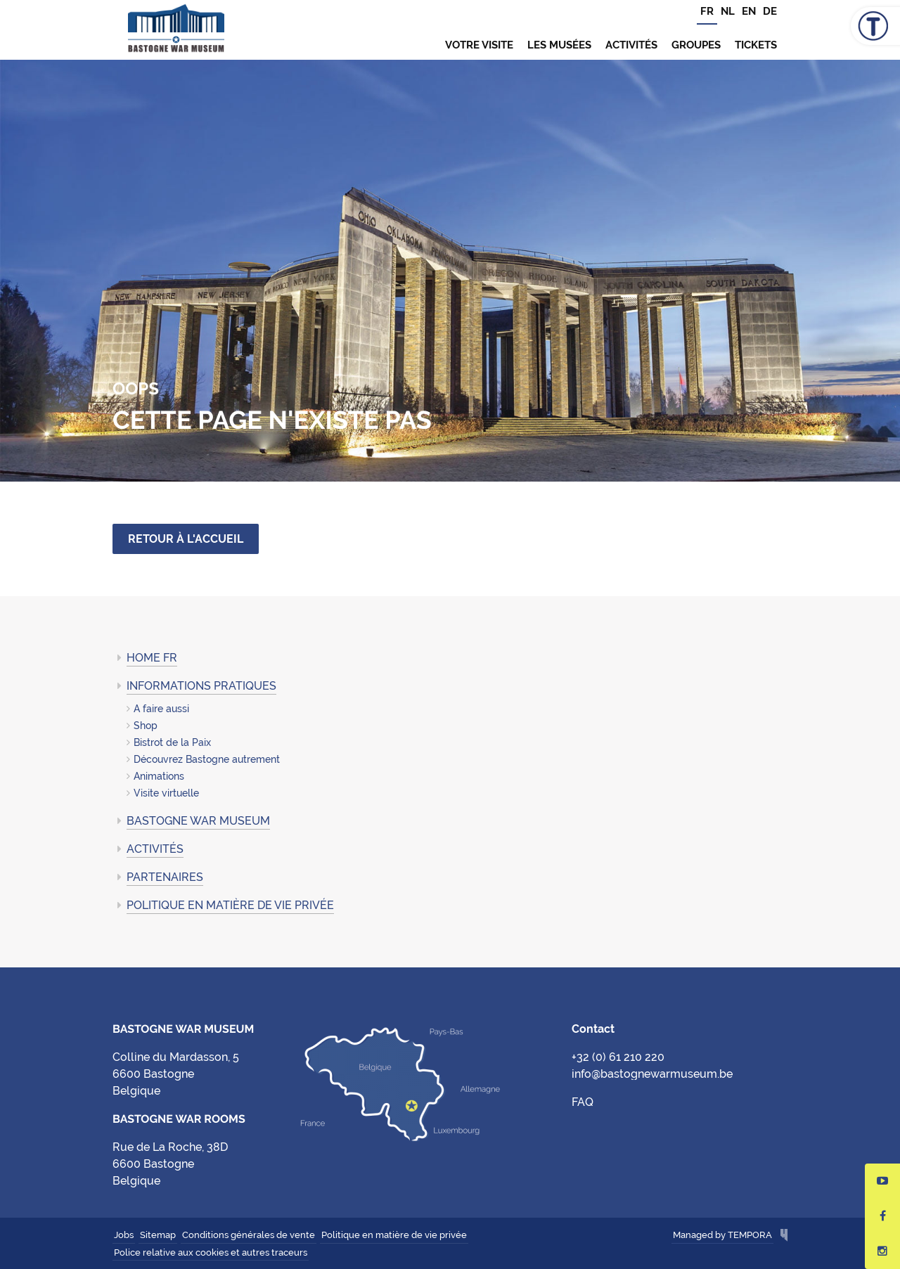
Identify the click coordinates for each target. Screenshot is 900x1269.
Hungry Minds (784, 1236)
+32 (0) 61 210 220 (618, 1057)
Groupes (696, 45)
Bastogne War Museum (175, 30)
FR (707, 11)
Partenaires (165, 877)
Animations (159, 776)
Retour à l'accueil (185, 539)
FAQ (582, 1102)
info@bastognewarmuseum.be (652, 1074)
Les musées (559, 45)
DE (770, 11)
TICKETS (756, 45)
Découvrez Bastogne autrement (207, 759)
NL (728, 11)
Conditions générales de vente (248, 1235)
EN (749, 11)
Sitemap (158, 1235)
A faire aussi (161, 708)
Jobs (124, 1235)
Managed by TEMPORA (722, 1235)
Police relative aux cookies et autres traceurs (210, 1252)
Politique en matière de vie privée (230, 905)
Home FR (152, 657)
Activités (631, 45)
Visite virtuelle (166, 793)
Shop (146, 725)
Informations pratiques (201, 686)
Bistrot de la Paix (172, 742)
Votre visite (479, 45)
